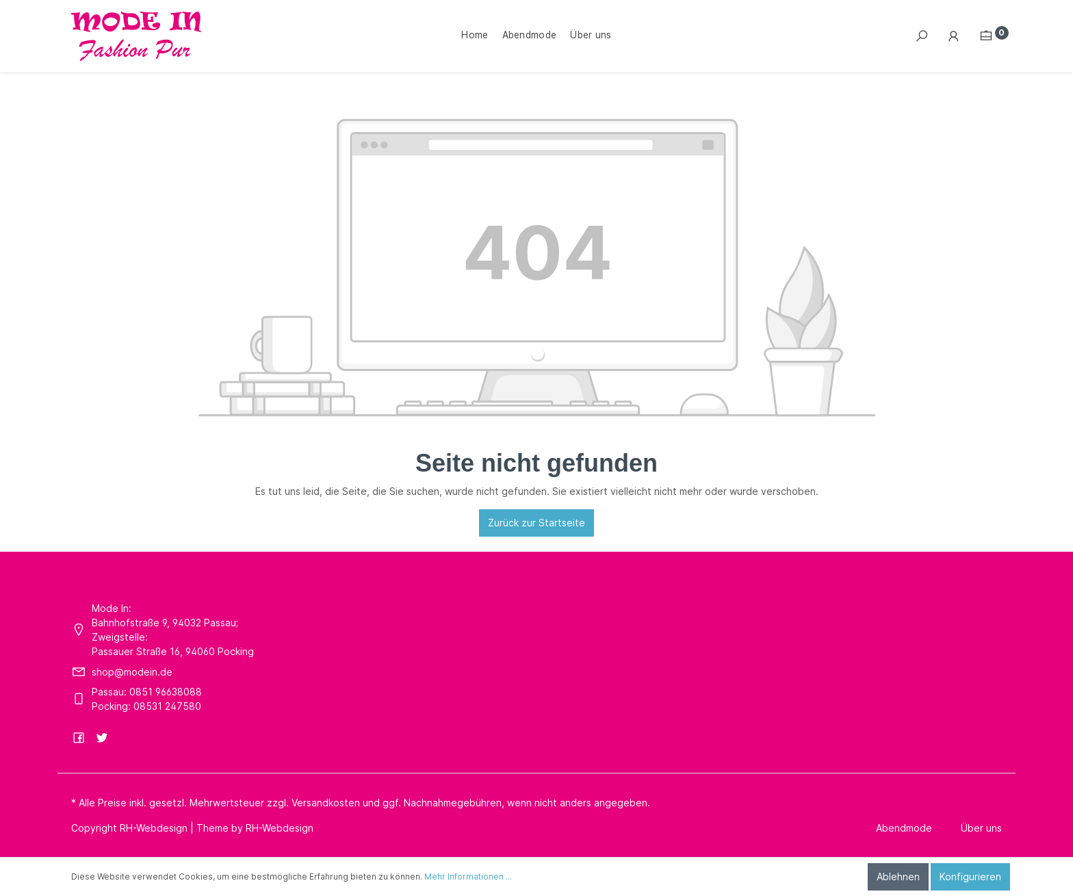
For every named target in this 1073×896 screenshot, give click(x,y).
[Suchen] (922, 36)
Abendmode (904, 828)
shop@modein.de (132, 672)
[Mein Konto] (954, 36)
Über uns (981, 828)
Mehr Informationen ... (468, 876)
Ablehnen (898, 876)
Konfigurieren (970, 876)
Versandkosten (326, 802)
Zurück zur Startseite (536, 522)
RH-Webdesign (279, 828)
